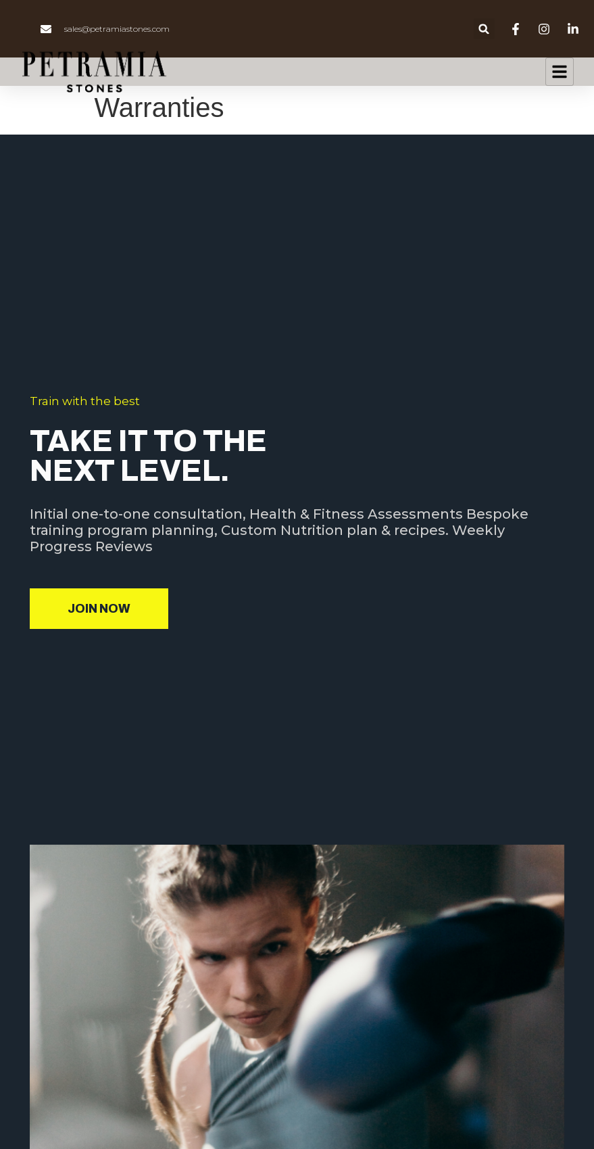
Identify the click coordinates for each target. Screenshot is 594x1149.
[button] (484, 28)
